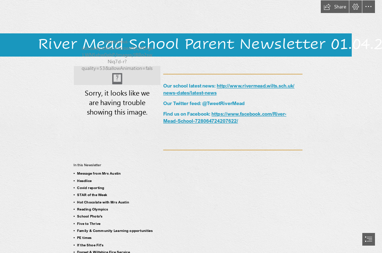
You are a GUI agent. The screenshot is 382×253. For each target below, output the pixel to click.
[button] (335, 6)
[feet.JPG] (117, 75)
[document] (191, 126)
